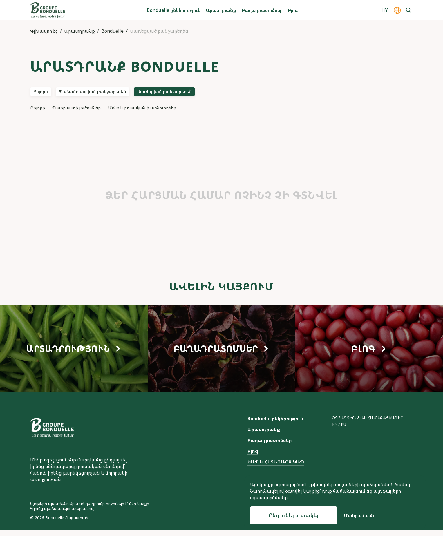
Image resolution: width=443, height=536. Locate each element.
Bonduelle (112, 31)
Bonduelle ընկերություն (174, 10)
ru (343, 430)
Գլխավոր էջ (44, 31)
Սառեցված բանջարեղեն (205, 93)
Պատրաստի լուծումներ (85, 112)
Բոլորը (45, 93)
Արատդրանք (221, 10)
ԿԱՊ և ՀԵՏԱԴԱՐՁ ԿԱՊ (275, 467)
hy (334, 430)
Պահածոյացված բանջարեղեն (113, 93)
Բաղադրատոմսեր (262, 10)
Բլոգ (293, 10)
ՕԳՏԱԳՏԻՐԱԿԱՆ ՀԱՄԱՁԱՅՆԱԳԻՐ (367, 423)
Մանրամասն (359, 515)
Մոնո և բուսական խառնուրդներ (165, 112)
